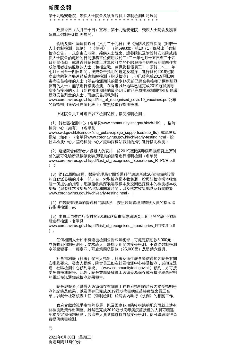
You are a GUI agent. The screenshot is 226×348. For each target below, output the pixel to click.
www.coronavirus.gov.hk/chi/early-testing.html (126, 137)
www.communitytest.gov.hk (126, 268)
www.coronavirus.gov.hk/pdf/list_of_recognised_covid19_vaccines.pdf (108, 100)
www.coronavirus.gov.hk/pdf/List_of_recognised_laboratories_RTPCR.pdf (112, 160)
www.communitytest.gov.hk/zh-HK (130, 123)
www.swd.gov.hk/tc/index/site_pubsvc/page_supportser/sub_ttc (103, 132)
